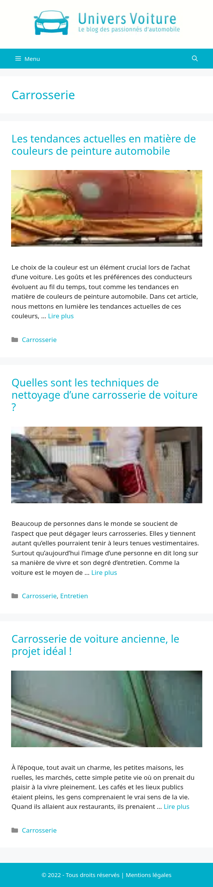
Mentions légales (149, 875)
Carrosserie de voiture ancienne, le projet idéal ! (95, 645)
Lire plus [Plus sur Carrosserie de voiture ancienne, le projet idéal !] (176, 806)
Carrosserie (39, 339)
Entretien (74, 595)
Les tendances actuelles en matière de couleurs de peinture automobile (103, 144)
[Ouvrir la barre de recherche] (195, 59)
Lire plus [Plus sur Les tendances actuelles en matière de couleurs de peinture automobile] (60, 315)
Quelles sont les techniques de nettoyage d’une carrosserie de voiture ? (104, 394)
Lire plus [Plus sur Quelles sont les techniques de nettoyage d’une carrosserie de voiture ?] (104, 572)
